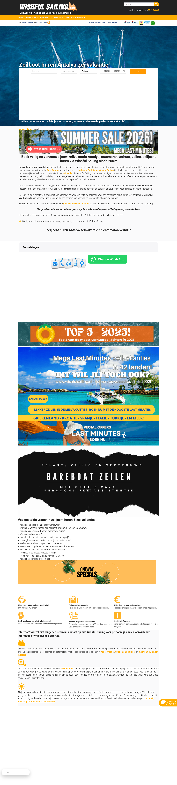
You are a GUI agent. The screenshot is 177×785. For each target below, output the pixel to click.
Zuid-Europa (53, 126)
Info (67, 17)
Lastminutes (58, 17)
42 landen (68, 130)
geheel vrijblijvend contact (76, 160)
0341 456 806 (27, 22)
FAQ (89, 771)
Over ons (57, 762)
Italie (103, 608)
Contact (81, 17)
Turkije (30, 85)
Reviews (57, 768)
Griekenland (121, 608)
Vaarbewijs (58, 771)
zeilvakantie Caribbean (87, 126)
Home (20, 17)
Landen (40, 17)
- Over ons (104, 22)
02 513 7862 (41, 22)
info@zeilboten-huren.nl (27, 762)
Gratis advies (94, 22)
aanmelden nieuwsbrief (137, 758)
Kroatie (110, 608)
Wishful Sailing (106, 126)
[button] (19, 211)
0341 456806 (153, 10)
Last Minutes (93, 762)
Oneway (91, 765)
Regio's (48, 17)
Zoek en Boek (30, 17)
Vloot (73, 17)
